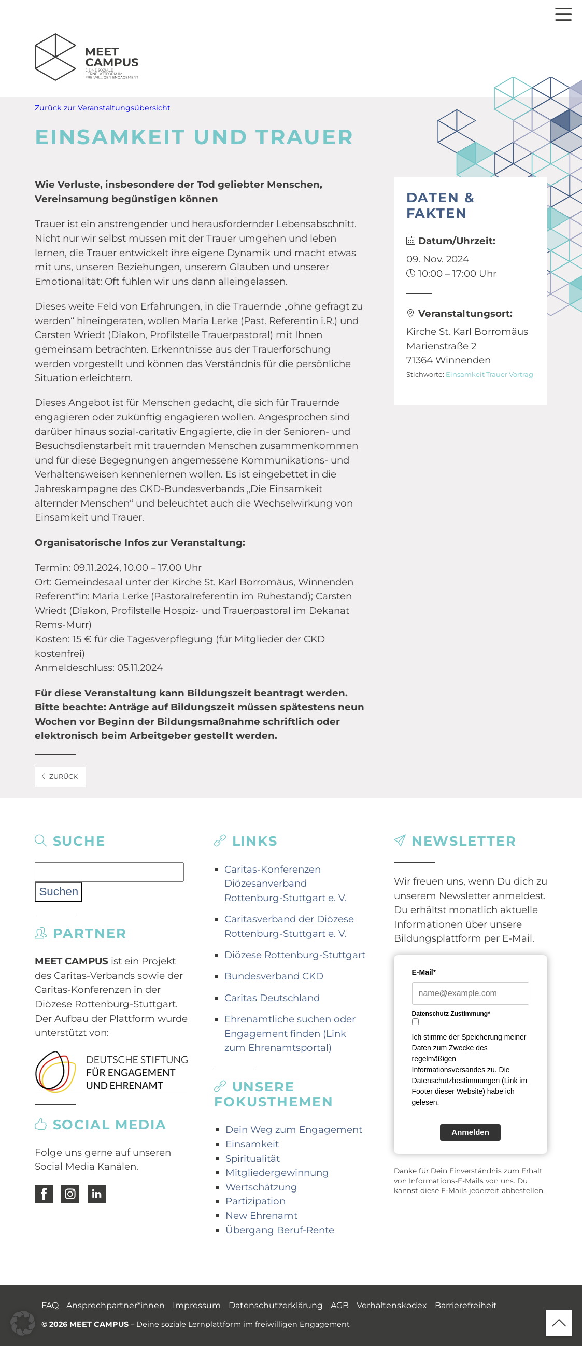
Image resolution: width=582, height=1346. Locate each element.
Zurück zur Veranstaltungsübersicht (103, 108)
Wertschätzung (261, 1187)
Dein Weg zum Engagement (293, 1129)
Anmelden (470, 1132)
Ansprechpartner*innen (115, 1305)
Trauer (496, 374)
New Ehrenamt (261, 1216)
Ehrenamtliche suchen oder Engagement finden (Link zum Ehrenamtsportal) (290, 1033)
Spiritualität (252, 1159)
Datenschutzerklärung (276, 1305)
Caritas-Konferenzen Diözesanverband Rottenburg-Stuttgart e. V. (285, 883)
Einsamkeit (465, 374)
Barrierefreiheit (466, 1305)
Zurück (59, 776)
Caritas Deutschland (272, 998)
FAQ (50, 1305)
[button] (23, 1323)
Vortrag (521, 374)
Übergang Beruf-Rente (279, 1230)
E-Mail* (424, 972)
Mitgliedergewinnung (277, 1173)
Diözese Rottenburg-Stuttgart (294, 955)
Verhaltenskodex (392, 1305)
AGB (340, 1305)
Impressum (197, 1305)
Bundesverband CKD (273, 976)
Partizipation (255, 1201)
